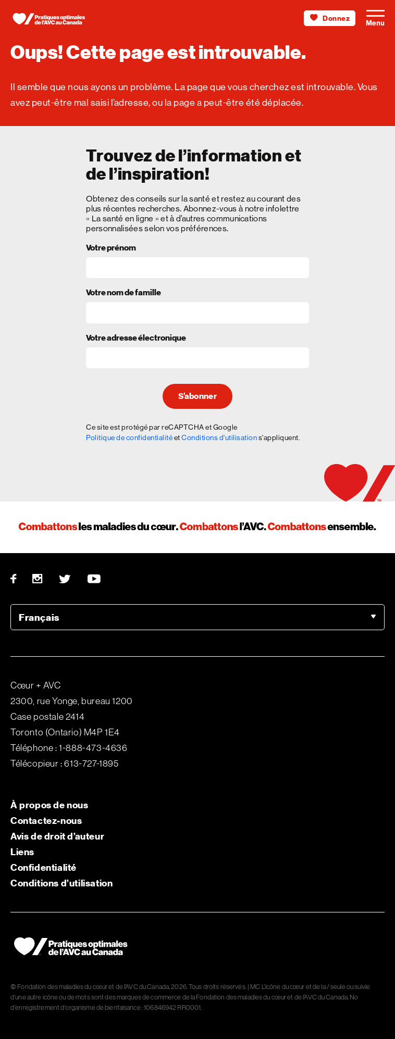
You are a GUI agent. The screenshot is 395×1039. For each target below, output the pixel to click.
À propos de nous (49, 805)
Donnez (330, 18)
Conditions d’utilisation (61, 883)
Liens (22, 852)
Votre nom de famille (123, 293)
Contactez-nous (46, 821)
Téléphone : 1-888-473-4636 (69, 748)
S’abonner (197, 396)
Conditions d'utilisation (219, 437)
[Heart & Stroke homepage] (52, 20)
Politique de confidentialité (129, 437)
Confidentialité (43, 867)
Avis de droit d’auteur (57, 836)
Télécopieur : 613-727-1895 (64, 763)
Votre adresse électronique (136, 338)
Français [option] (39, 617)
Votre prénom (111, 248)
